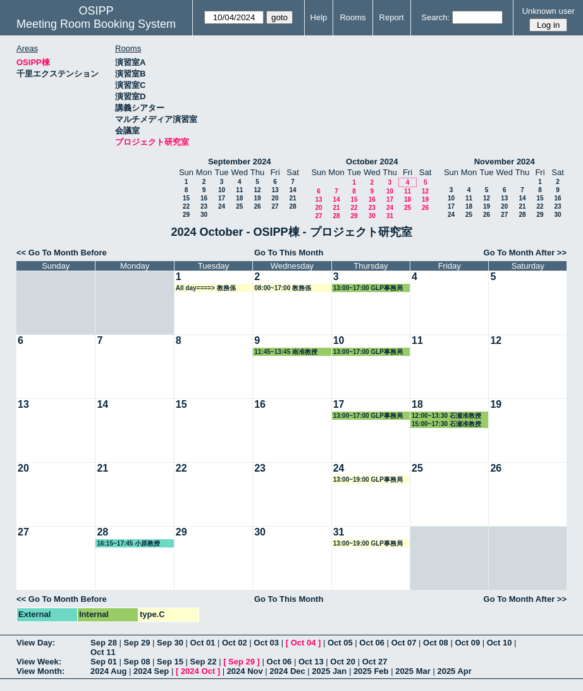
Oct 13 (311, 661)
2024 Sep (151, 671)
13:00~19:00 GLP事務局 (368, 479)
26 (257, 206)
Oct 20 (342, 661)
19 (257, 198)
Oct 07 (404, 642)
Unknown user (548, 11)
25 (239, 206)
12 (257, 190)
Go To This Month (289, 252)
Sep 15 (170, 661)
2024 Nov (245, 671)
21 (292, 198)
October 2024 (372, 161)
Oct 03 (266, 642)
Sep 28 (103, 642)
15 (186, 198)
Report (391, 17)
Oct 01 (203, 642)
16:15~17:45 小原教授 (128, 543)
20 (274, 198)
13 (274, 190)
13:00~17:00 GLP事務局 (368, 287)
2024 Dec (287, 671)
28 (292, 206)
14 (292, 190)
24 (221, 206)
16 (203, 198)
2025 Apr (454, 671)
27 (274, 206)
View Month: (40, 671)
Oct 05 (340, 642)
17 (221, 198)
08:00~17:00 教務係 (282, 287)
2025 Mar (413, 671)
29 (186, 214)
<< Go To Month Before (61, 252)
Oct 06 (371, 642)
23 (203, 206)
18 (239, 198)
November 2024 (504, 161)
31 (389, 215)
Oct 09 (467, 642)
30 (203, 214)
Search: (435, 17)
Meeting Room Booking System (96, 24)
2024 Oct (198, 671)
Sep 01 (103, 661)
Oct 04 (303, 642)
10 (221, 190)
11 (239, 190)
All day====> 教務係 (206, 287)
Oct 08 (435, 642)
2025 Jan (329, 671)
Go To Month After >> (525, 252)
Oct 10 (499, 642)
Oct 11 (103, 652)
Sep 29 (137, 642)
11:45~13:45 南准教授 (285, 351)
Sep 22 (203, 661)
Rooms (352, 17)
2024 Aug (108, 671)
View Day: (35, 642)
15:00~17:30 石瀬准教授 (446, 423)
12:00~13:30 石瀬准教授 (446, 415)
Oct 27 (375, 661)
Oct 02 (234, 642)
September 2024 (239, 161)
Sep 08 (137, 661)
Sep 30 (170, 642)
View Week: (38, 661)
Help (319, 17)
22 (186, 206)
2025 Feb (371, 671)
